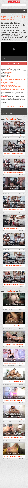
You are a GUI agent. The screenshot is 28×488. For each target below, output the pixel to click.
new (4, 88)
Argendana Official (8, 309)
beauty (10, 82)
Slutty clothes (12, 89)
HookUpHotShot (7, 402)
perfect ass (8, 88)
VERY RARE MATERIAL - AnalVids (14, 304)
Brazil (10, 83)
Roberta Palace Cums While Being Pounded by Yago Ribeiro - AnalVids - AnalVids (14, 433)
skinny (5, 79)
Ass (21, 79)
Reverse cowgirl (15, 88)
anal (9, 79)
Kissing (10, 86)
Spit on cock (19, 89)
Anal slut (12, 79)
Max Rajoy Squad (7, 384)
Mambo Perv (8, 76)
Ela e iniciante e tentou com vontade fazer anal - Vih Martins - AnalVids (14, 340)
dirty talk (10, 85)
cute (6, 85)
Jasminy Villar (18, 68)
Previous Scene (9, 106)
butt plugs (7, 78)
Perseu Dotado (8, 72)
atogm (6, 82)
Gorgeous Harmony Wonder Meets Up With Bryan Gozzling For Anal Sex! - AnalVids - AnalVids (14, 415)
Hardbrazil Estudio (8, 328)
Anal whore (17, 79)
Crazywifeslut (7, 458)
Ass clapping (9, 80)
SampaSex (6, 440)
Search (23, 5)
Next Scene (20, 106)
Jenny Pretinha (10, 68)
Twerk (10, 91)
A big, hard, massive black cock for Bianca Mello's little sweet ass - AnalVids (14, 321)
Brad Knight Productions (9, 365)
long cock (15, 86)
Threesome (6, 91)
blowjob (6, 83)
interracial (6, 86)
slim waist (6, 89)
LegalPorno (10, 291)
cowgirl (13, 83)
